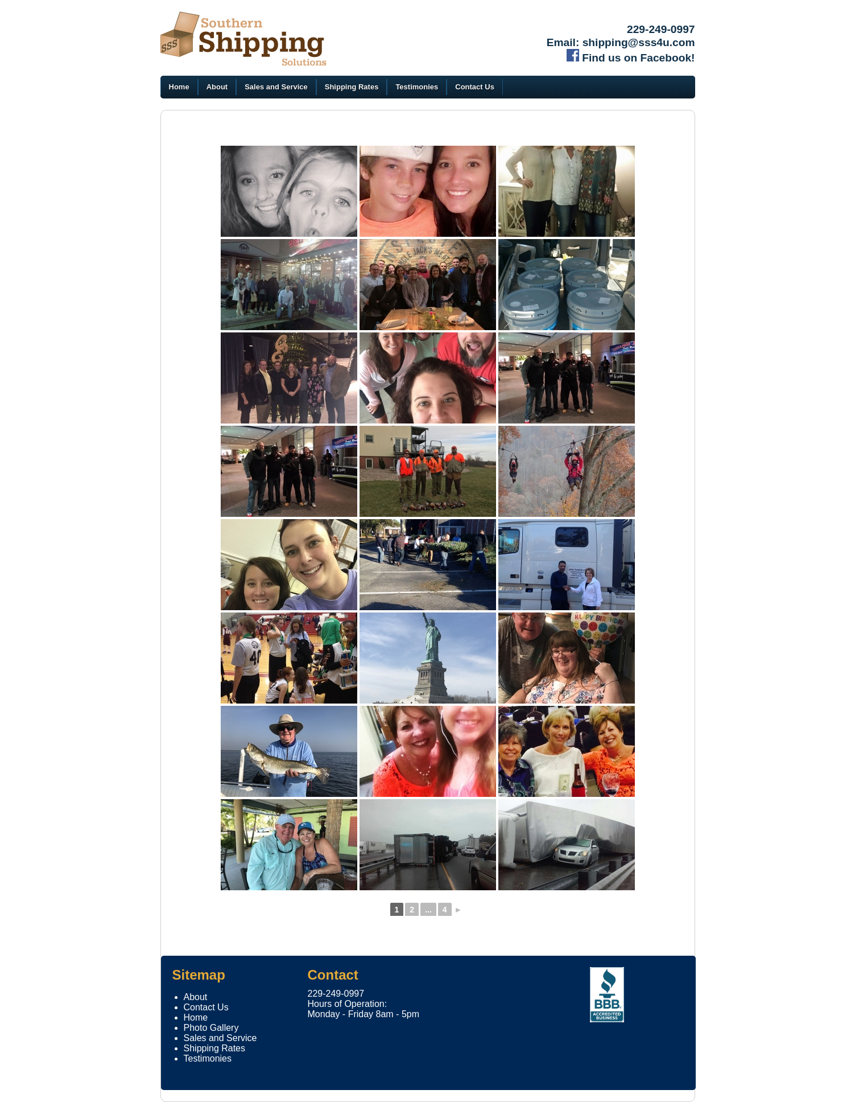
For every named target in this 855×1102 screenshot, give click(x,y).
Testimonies (416, 87)
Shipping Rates (352, 87)
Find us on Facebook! (631, 58)
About (217, 87)
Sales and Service (276, 87)
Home (179, 87)
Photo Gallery (211, 1028)
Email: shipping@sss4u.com (621, 42)
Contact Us (474, 87)
